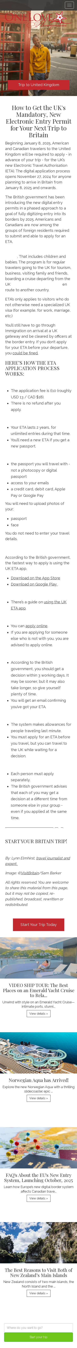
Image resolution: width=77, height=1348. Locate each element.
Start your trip (38, 1337)
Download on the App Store (35, 578)
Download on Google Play (34, 584)
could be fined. (25, 353)
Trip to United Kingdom (38, 85)
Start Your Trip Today (39, 924)
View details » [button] (38, 1013)
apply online (36, 626)
